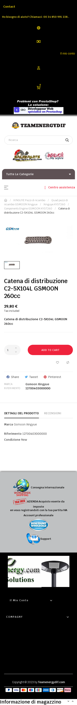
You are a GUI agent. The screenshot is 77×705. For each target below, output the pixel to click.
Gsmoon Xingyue (37, 384)
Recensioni (52, 413)
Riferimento (12, 388)
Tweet (33, 377)
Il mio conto (67, 53)
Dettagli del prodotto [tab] (21, 413)
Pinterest (54, 377)
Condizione (12, 440)
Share (15, 377)
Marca (8, 384)
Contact (9, 6)
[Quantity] (12, 350)
